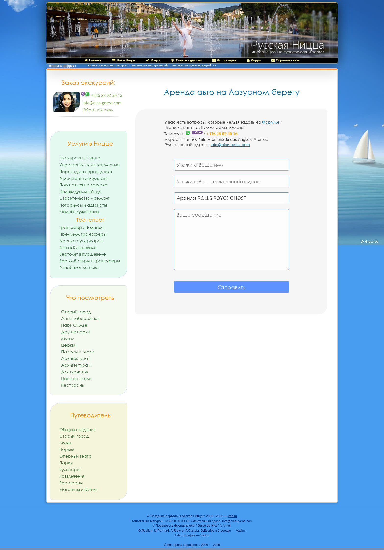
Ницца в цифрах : (62, 66)
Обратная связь (285, 60)
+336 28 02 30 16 (101, 95)
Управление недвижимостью (89, 165)
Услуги (153, 60)
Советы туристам (186, 60)
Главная (93, 60)
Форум (254, 60)
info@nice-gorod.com (102, 102)
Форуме (271, 122)
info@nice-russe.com (230, 145)
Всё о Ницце (123, 60)
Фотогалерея (224, 60)
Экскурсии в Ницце (79, 158)
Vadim (232, 516)
